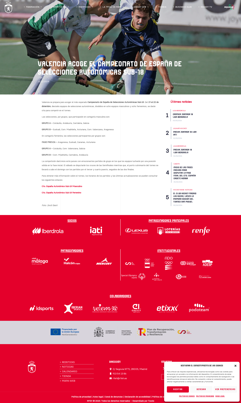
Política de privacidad (205, 396)
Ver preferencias (225, 389)
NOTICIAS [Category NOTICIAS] (188, 190)
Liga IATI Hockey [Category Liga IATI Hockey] (180, 128)
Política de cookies (187, 396)
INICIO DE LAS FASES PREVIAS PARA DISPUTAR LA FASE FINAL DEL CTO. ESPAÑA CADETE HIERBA (185, 173)
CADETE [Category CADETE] (177, 164)
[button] (235, 365)
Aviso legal (220, 396)
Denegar (201, 389)
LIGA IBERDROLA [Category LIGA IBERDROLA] (179, 111)
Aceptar (178, 389)
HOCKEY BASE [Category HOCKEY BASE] (178, 190)
